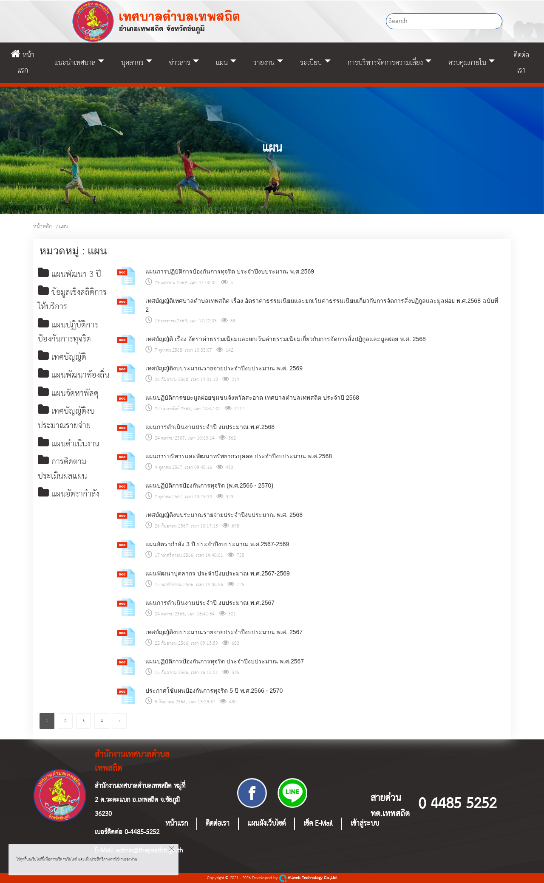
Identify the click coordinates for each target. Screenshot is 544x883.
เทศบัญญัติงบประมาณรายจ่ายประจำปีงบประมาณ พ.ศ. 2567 (224, 632)
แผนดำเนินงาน (68, 447)
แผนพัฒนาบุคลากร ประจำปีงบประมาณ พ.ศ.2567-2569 (217, 573)
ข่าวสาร (179, 63)
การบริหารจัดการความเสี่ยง (385, 63)
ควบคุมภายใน (467, 63)
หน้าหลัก (42, 226)
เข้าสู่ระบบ (365, 824)
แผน (222, 63)
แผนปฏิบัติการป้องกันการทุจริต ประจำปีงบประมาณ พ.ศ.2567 (224, 661)
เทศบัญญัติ (62, 359)
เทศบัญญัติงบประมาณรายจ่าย (66, 421)
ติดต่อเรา (521, 62)
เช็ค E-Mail (318, 824)
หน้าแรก (22, 62)
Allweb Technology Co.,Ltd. (308, 878)
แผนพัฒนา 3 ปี (69, 275)
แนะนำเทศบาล (75, 63)
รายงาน (264, 63)
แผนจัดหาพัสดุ (68, 396)
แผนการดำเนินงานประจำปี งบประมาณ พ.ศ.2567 (210, 602)
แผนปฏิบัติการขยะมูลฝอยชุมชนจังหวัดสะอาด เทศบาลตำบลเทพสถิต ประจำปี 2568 (252, 397)
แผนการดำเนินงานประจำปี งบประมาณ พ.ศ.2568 (210, 426)
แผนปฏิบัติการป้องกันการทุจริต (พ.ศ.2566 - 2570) (209, 485)
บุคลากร (132, 63)
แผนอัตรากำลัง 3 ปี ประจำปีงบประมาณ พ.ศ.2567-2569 (217, 544)
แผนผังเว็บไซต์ (266, 824)
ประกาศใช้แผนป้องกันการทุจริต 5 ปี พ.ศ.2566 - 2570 (214, 690)
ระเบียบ (311, 63)
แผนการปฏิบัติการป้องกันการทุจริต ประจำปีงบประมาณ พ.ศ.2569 (229, 271)
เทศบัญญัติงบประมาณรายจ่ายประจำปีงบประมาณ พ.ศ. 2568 (224, 514)
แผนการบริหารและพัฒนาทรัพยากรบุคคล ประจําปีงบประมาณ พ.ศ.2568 (238, 456)
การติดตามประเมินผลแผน (62, 473)
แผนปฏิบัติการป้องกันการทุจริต (68, 334)
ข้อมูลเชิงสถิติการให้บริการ (72, 300)
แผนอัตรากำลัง (68, 498)
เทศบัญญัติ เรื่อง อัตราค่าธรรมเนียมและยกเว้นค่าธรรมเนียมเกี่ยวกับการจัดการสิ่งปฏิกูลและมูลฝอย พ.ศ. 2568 (285, 339)
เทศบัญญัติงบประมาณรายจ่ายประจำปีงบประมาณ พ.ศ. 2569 (224, 368)
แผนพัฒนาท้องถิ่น (74, 377)
